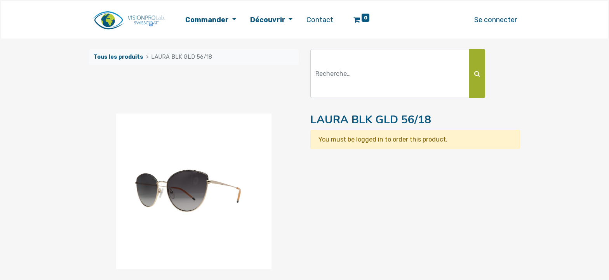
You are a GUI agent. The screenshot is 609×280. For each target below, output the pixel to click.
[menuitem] (319, 20)
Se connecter (495, 20)
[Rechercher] (477, 73)
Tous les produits (118, 57)
